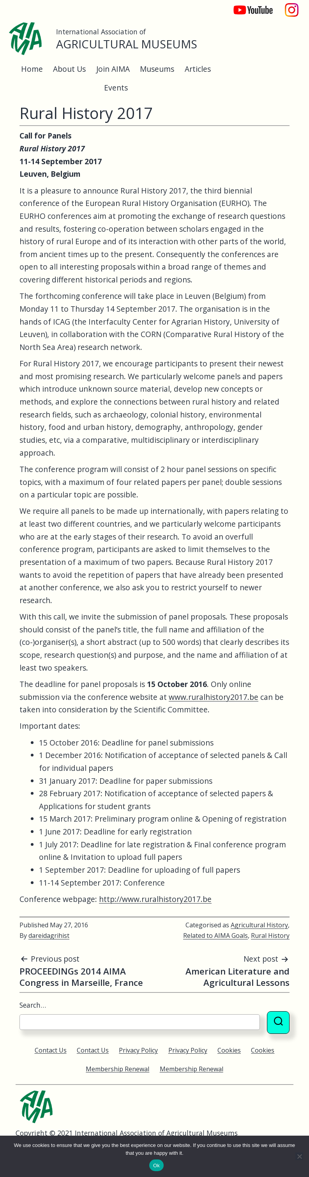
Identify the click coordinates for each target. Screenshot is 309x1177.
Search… (32, 1005)
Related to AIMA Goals (215, 935)
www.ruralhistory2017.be (213, 697)
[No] (299, 1156)
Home (32, 69)
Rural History (270, 935)
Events (116, 87)
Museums (157, 69)
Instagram (292, 6)
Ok (156, 1165)
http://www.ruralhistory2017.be (155, 899)
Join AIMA (113, 69)
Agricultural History (259, 925)
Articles (198, 69)
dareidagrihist (48, 935)
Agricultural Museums (126, 43)
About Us (69, 69)
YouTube (248, 6)
